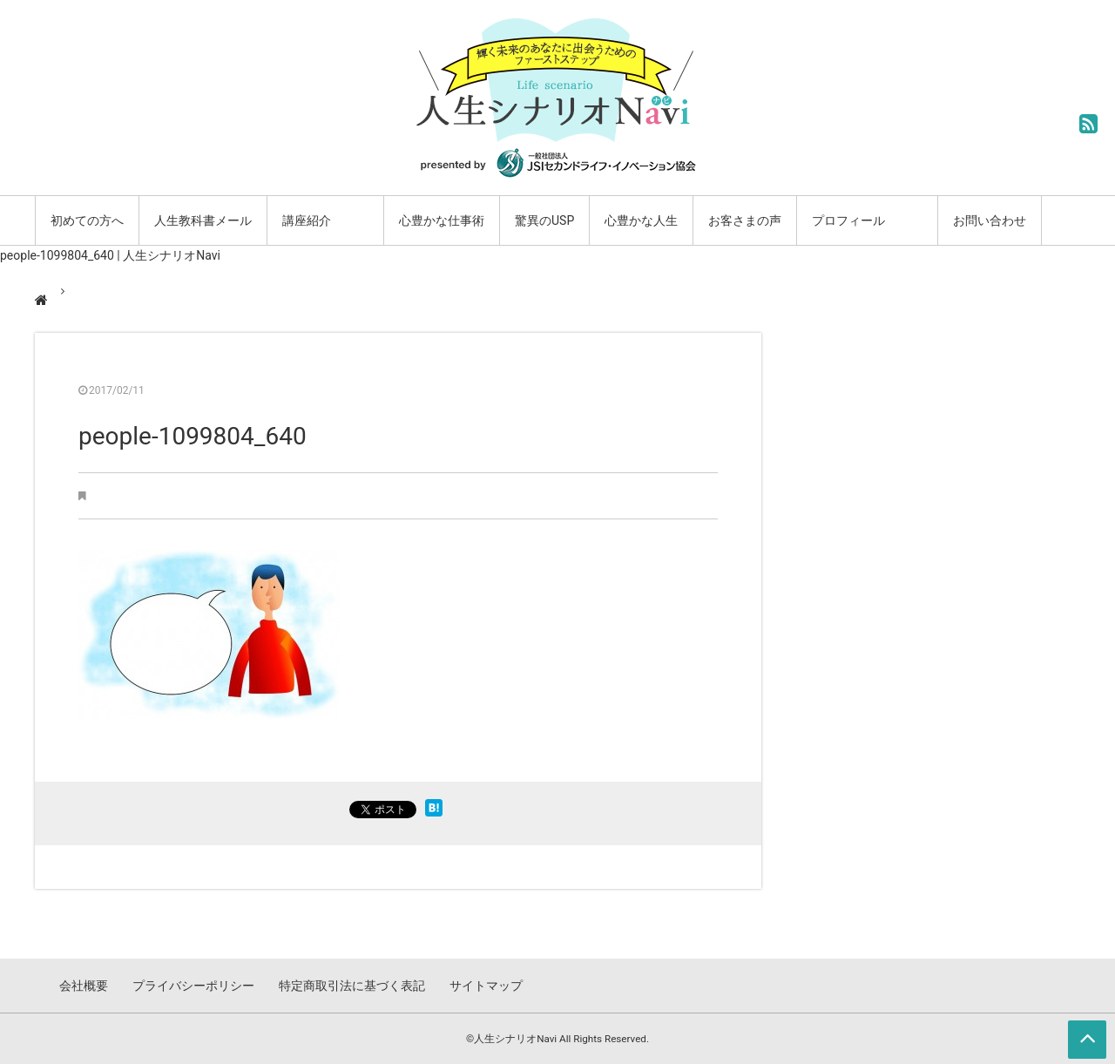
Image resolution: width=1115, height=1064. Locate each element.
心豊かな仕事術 (441, 220)
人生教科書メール (203, 220)
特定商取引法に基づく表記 (352, 986)
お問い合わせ (989, 220)
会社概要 (83, 986)
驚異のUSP (544, 220)
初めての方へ (87, 220)
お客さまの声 (744, 220)
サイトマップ (486, 986)
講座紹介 (306, 220)
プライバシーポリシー (193, 986)
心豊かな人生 (641, 220)
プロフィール (848, 220)
